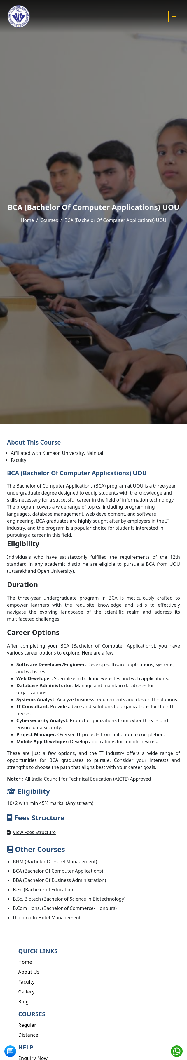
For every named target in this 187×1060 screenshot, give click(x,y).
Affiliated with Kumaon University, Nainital (57, 453)
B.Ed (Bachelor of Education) (44, 889)
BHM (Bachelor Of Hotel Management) (55, 861)
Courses (49, 220)
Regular (27, 1025)
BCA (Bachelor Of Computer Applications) (58, 871)
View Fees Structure (34, 832)
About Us (29, 972)
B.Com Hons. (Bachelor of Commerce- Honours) (65, 908)
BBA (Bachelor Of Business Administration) (59, 880)
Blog (23, 1001)
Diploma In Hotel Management (47, 917)
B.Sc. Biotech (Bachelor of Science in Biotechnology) (69, 899)
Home (27, 220)
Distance (28, 1035)
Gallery (26, 991)
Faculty (18, 460)
